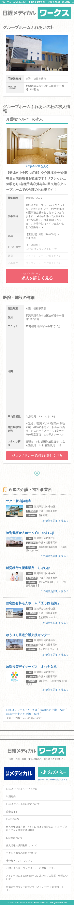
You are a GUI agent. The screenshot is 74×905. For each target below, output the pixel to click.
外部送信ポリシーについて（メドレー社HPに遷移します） (35, 888)
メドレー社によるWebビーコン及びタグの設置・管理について (37, 877)
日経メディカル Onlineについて (23, 804)
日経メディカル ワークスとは (21, 789)
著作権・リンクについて (19, 860)
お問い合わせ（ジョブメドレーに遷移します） (31, 868)
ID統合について (14, 838)
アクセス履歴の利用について (21, 853)
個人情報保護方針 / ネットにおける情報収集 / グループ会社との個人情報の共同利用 (36, 828)
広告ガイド (12, 811)
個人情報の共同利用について (21, 845)
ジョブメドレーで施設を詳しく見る (37, 455)
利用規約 (11, 796)
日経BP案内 (12, 819)
